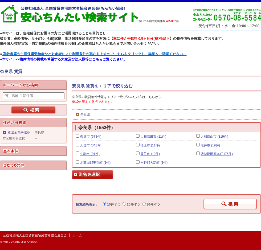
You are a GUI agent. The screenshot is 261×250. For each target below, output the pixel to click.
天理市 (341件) (90, 145)
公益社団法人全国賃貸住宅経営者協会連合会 (35, 235)
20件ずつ (131, 204)
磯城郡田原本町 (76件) (217, 154)
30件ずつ (151, 204)
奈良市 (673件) (90, 136)
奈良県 (85, 114)
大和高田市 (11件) (153, 136)
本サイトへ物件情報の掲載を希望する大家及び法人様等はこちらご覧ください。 (64, 59)
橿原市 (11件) (150, 145)
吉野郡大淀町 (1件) (154, 163)
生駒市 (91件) (90, 154)
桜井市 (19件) (210, 145)
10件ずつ (111, 204)
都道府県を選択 (19, 132)
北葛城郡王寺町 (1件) (95, 163)
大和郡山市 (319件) (214, 136)
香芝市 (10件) (150, 154)
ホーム (77, 235)
